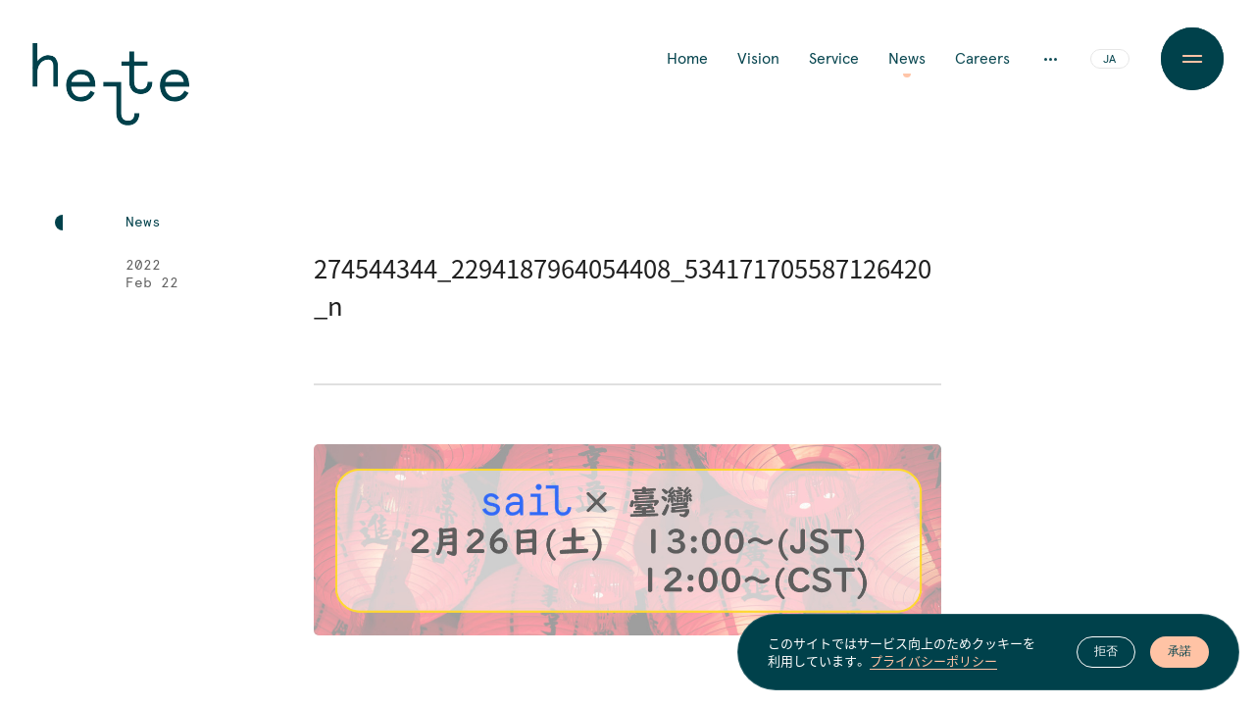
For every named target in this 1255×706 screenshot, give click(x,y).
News (907, 59)
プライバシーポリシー (933, 662)
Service (834, 59)
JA (1109, 60)
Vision (758, 59)
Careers (982, 59)
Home (687, 59)
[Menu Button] (1192, 59)
